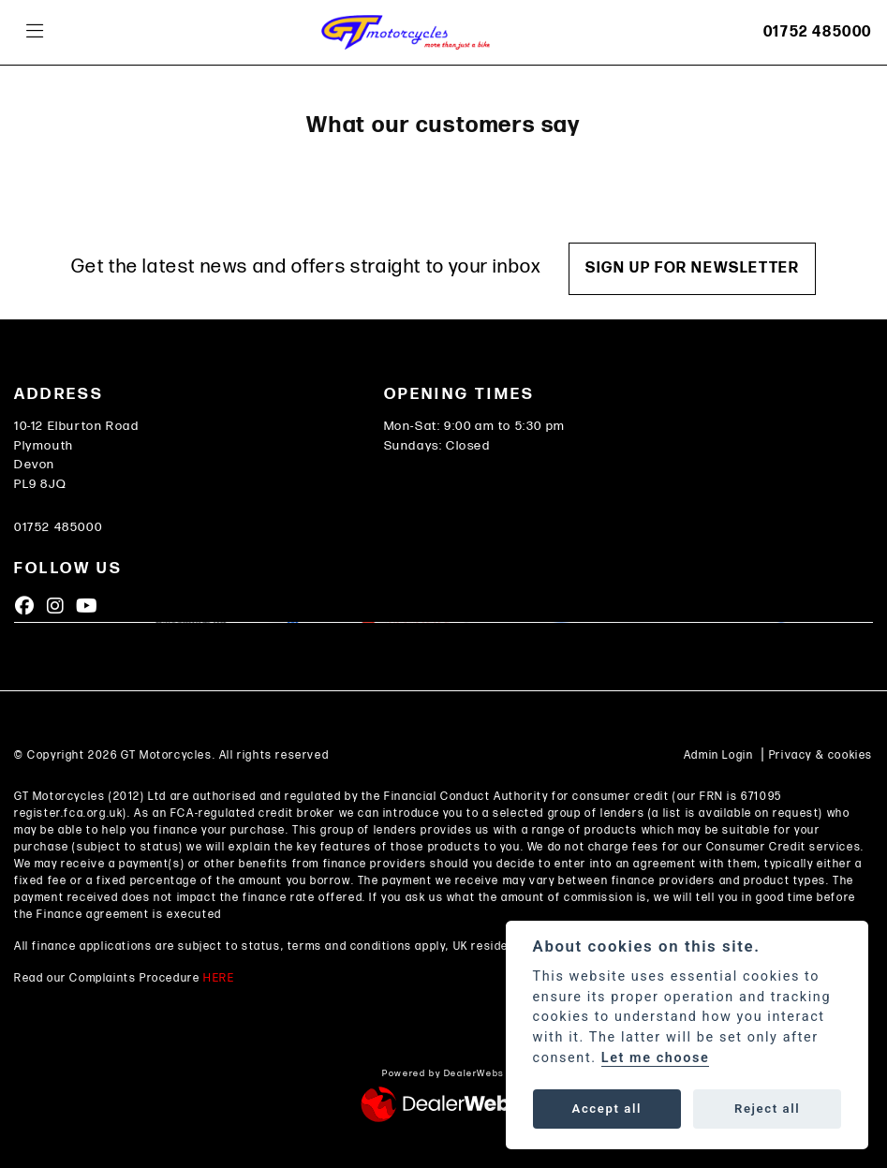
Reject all (767, 1108)
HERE (218, 978)
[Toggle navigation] (34, 32)
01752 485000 (817, 32)
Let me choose (655, 1058)
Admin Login (719, 755)
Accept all (607, 1108)
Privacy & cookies (821, 755)
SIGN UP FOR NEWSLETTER (692, 268)
